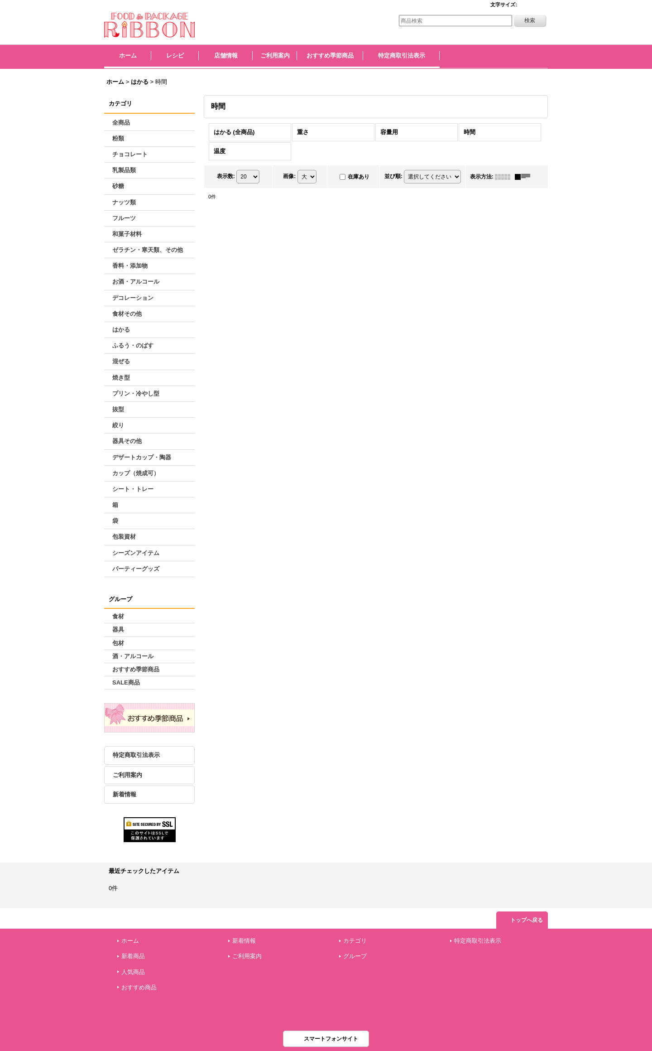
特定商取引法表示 (136, 755)
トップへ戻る (526, 920)
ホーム (130, 940)
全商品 (121, 122)
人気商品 (133, 972)
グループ (355, 956)
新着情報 (124, 794)
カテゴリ (355, 940)
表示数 (226, 176)
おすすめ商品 (139, 987)
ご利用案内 (127, 774)
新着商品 (133, 956)
